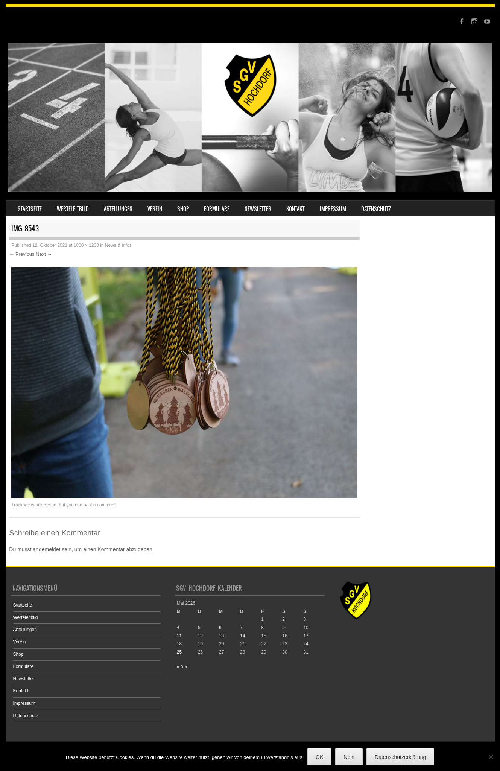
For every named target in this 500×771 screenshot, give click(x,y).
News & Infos (118, 245)
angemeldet (46, 549)
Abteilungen (118, 209)
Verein (154, 209)
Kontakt (295, 209)
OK (319, 757)
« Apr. (182, 666)
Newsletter (258, 209)
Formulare (216, 209)
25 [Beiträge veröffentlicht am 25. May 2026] (179, 652)
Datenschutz (376, 209)
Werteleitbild (73, 209)
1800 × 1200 (86, 245)
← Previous (21, 254)
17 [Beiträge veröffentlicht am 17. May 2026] (305, 636)
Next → (44, 254)
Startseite (30, 209)
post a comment (100, 505)
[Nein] (490, 756)
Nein (348, 757)
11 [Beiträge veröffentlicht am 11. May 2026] (179, 636)
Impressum (333, 209)
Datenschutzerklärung (400, 757)
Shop (183, 209)
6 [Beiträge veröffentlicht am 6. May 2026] (220, 627)
